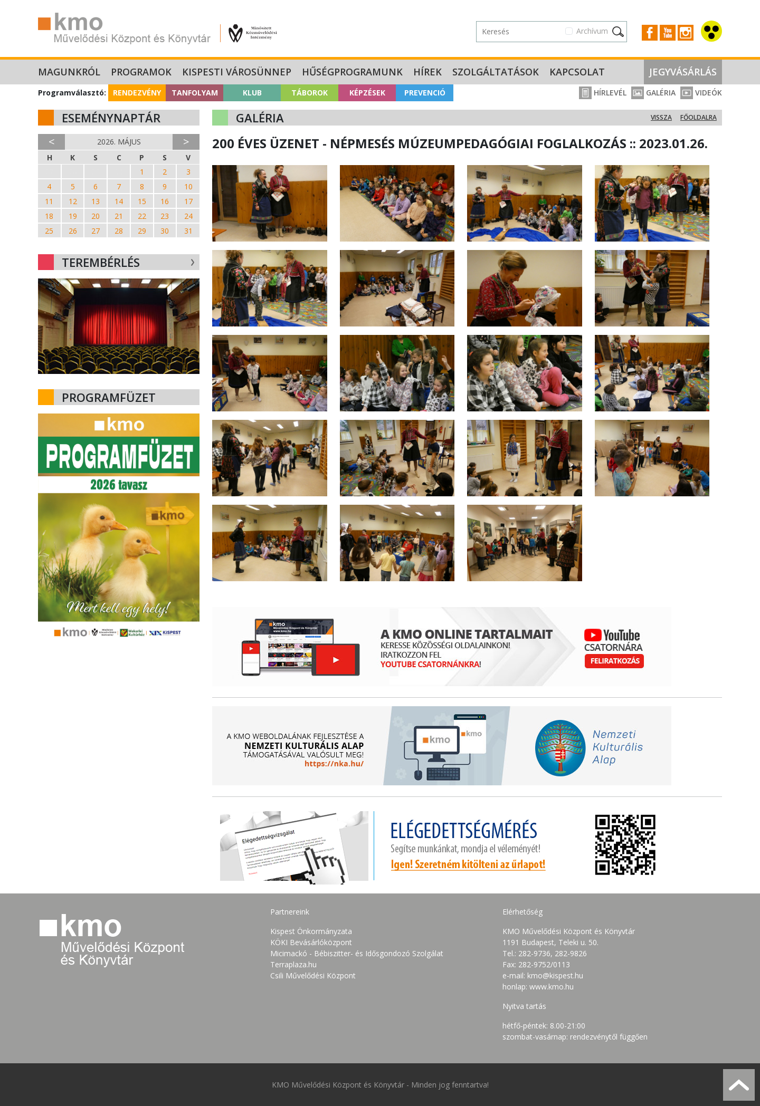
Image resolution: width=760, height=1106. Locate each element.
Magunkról (69, 71)
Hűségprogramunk (352, 71)
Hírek (427, 71)
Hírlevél (602, 93)
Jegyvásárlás (683, 71)
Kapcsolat (577, 71)
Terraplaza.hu (293, 964)
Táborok (309, 93)
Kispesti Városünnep (236, 71)
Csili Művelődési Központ (313, 975)
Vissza (661, 117)
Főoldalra (698, 117)
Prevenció (424, 93)
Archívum (592, 31)
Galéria (653, 93)
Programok (141, 71)
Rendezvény (137, 93)
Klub (252, 93)
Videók (701, 93)
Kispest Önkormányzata (311, 931)
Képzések (367, 93)
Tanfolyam (195, 93)
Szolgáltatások (495, 71)
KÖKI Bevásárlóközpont (311, 942)
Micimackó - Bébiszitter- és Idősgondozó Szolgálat (356, 953)
